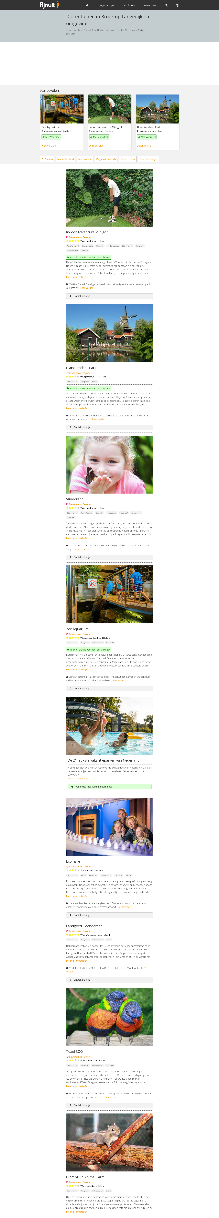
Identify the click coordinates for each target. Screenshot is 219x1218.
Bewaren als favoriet (80, 237)
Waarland (95, 131)
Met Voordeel (51, 137)
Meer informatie (76, 277)
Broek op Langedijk (115, 30)
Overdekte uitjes (148, 159)
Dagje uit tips (105, 5)
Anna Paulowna (89, 935)
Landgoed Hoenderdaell (85, 925)
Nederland (77, 30)
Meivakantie (85, 159)
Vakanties (149, 5)
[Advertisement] (109, 62)
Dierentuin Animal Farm (85, 1177)
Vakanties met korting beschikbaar (92, 786)
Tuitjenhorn (144, 131)
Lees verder (86, 287)
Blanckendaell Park (149, 127)
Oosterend (87, 1060)
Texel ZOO (74, 1051)
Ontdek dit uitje (80, 296)
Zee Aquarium (50, 127)
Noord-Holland (64, 131)
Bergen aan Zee (50, 131)
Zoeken (47, 159)
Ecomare (73, 861)
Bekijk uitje (49, 145)
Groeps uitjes (127, 159)
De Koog (86, 870)
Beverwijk (86, 1186)
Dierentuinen (131, 30)
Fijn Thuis (129, 5)
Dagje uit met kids (106, 159)
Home (68, 30)
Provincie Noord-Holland (94, 30)
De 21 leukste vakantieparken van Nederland (104, 760)
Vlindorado (75, 499)
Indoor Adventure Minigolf (105, 127)
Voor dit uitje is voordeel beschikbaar (88, 257)
